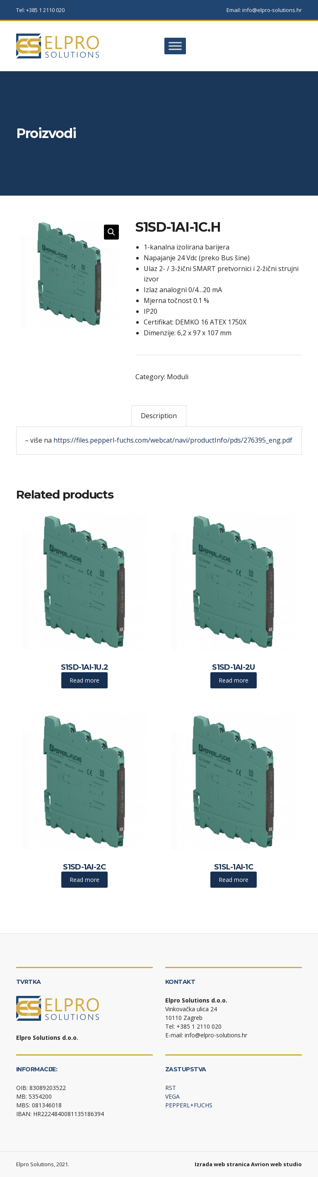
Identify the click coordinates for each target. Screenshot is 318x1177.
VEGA (172, 1096)
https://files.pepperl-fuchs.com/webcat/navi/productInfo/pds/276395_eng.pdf (172, 440)
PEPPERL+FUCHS (188, 1105)
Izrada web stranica (222, 1164)
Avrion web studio (276, 1164)
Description (159, 415)
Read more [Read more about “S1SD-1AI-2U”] (233, 680)
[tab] (158, 415)
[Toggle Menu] (175, 46)
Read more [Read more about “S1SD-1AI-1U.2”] (84, 680)
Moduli (177, 376)
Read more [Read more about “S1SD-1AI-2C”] (84, 880)
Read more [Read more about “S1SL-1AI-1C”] (233, 880)
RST (170, 1088)
